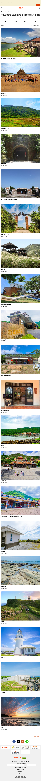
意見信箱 (20, 773)
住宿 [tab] (16, 21)
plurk (24, 777)
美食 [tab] (25, 21)
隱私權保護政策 (20, 771)
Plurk (22, 741)
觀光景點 (9, 11)
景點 (5, 11)
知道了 (38, 4)
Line (22, 777)
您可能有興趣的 (40, 8)
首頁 (2, 11)
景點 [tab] (6, 21)
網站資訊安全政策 (20, 769)
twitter (18, 741)
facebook (14, 741)
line (27, 741)
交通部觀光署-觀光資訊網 (20, 8)
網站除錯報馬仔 (37, 736)
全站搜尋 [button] (37, 8)
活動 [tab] (35, 21)
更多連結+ (25, 751)
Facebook (16, 777)
